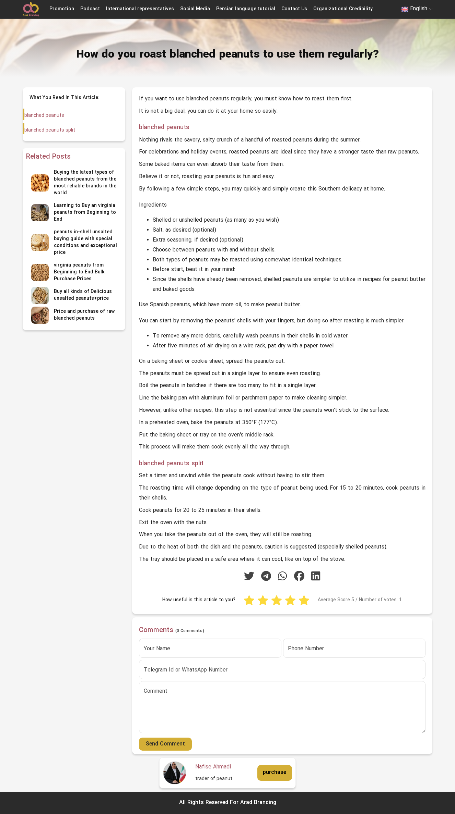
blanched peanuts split (49, 130)
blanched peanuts (44, 115)
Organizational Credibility (343, 9)
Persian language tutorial (245, 9)
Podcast (90, 9)
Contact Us (294, 9)
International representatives (140, 9)
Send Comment (165, 744)
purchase (274, 772)
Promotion (61, 9)
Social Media (195, 9)
